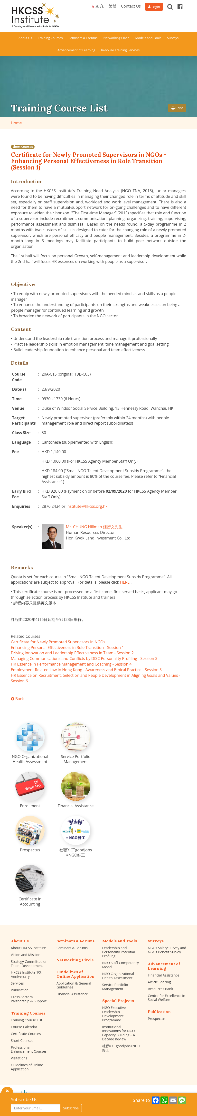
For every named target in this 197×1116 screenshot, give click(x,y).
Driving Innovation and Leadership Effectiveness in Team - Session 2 (72, 653)
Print (177, 108)
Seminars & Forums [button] (83, 38)
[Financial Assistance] (75, 790)
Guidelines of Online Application (27, 1067)
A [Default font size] (93, 6)
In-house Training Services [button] (120, 50)
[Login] (154, 7)
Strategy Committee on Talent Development (29, 963)
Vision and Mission (25, 954)
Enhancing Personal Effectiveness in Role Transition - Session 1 (67, 647)
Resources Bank (160, 988)
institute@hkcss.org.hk (86, 506)
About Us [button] (25, 38)
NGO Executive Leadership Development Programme (114, 1013)
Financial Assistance (72, 994)
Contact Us (131, 6)
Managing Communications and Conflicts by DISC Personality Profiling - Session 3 (84, 658)
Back (17, 698)
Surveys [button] (172, 38)
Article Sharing (159, 982)
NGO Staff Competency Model (120, 964)
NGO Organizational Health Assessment (118, 975)
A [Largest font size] (102, 6)
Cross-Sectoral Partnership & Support (29, 999)
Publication (20, 990)
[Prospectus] (30, 834)
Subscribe (71, 1108)
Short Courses (23, 147)
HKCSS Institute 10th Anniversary (27, 974)
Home (16, 123)
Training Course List (26, 1020)
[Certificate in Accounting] (30, 886)
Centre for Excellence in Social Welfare (166, 997)
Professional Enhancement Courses (29, 1049)
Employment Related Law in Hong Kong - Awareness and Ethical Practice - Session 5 (86, 669)
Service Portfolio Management (115, 986)
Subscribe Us (24, 1099)
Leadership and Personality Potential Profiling (118, 952)
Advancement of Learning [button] (76, 50)
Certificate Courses (26, 1033)
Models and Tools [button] (148, 38)
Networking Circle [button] (116, 38)
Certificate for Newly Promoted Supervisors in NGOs (58, 642)
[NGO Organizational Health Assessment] (30, 743)
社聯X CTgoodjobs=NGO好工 (121, 1048)
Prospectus (157, 1018)
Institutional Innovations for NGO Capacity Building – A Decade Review (118, 1033)
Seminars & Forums (72, 948)
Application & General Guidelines (73, 985)
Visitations (19, 1058)
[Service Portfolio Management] (75, 743)
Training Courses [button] (50, 38)
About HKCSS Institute (28, 948)
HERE (125, 582)
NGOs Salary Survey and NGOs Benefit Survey (167, 950)
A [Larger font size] (97, 6)
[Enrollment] (30, 790)
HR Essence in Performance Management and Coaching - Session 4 (71, 664)
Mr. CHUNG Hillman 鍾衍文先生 (94, 526)
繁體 (112, 6)
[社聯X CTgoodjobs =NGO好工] (75, 837)
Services (17, 983)
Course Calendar (24, 1027)
